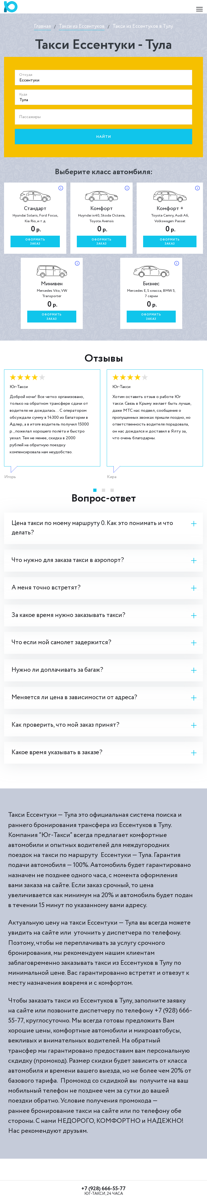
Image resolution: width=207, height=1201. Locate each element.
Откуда (25, 74)
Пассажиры (30, 117)
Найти (103, 136)
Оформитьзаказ (35, 242)
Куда (23, 94)
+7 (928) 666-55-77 (103, 1189)
